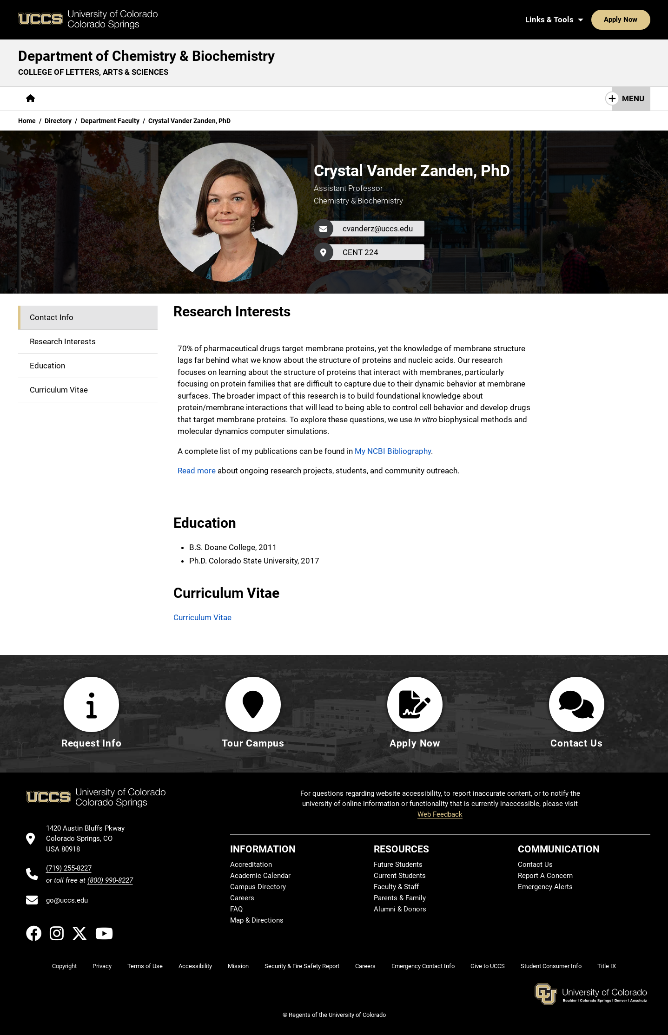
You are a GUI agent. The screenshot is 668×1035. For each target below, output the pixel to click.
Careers (242, 898)
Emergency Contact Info (423, 966)
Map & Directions (257, 920)
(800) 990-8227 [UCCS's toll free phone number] (110, 880)
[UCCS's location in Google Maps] (89, 838)
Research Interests (63, 341)
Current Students (400, 875)
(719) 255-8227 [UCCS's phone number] (69, 868)
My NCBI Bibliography (393, 451)
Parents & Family (400, 898)
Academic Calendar (260, 875)
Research (174, 98)
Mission (238, 966)
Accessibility (195, 966)
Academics (122, 98)
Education (47, 365)
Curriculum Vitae (59, 389)
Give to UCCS (487, 966)
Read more (197, 470)
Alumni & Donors (400, 909)
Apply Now (592, 19)
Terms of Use (145, 966)
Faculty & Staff (396, 887)
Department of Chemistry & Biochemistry (146, 56)
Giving (286, 98)
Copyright (64, 966)
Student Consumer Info (551, 966)
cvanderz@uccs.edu (378, 228)
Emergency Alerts (545, 887)
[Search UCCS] (639, 19)
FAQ (236, 909)
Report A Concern (545, 875)
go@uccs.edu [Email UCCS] (67, 900)
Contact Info (51, 317)
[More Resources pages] (232, 99)
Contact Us (333, 98)
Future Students (398, 864)
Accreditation (251, 864)
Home (27, 120)
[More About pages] (68, 99)
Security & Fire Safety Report (302, 966)
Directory (58, 120)
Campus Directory (258, 887)
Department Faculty (110, 120)
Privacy (102, 966)
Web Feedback (440, 814)
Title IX (606, 966)
